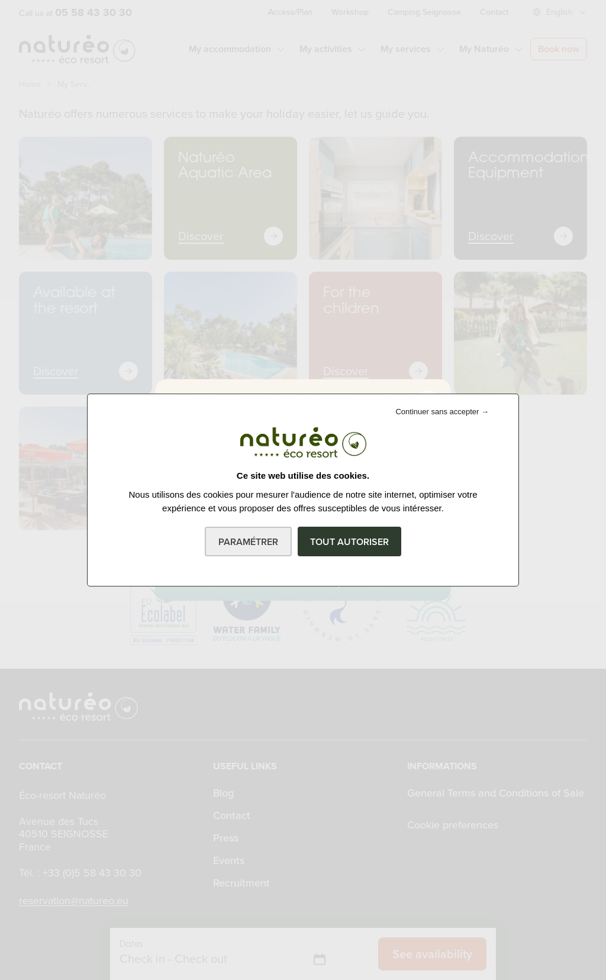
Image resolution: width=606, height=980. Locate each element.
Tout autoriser (349, 542)
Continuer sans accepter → (442, 411)
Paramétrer (248, 542)
